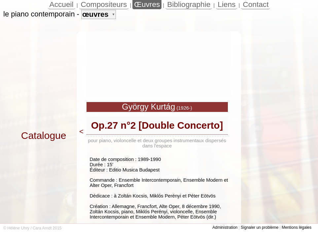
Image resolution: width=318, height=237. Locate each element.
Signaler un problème (259, 227)
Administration (224, 227)
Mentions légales (296, 227)
